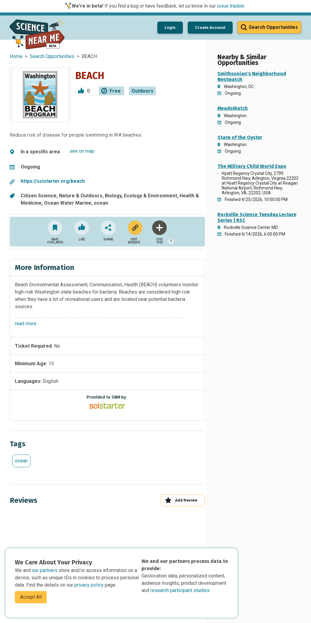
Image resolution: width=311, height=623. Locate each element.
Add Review (181, 500)
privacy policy (89, 585)
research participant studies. (180, 590)
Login (170, 27)
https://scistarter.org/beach (53, 181)
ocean (21, 461)
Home (16, 56)
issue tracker (230, 6)
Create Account (210, 27)
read (25, 323)
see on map (82, 151)
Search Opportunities (52, 56)
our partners (45, 570)
